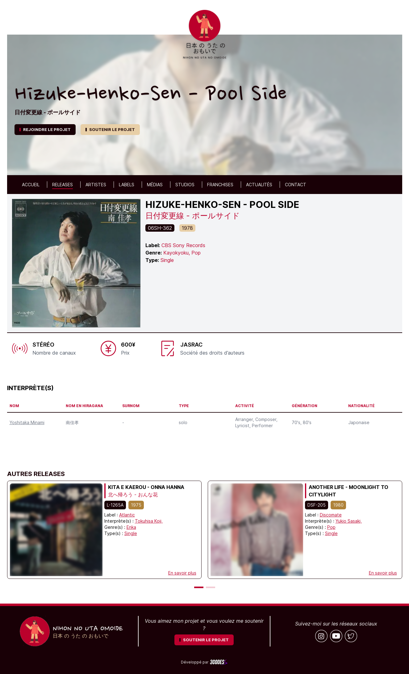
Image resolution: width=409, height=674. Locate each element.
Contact (295, 184)
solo (183, 422)
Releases (62, 184)
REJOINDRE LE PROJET (45, 129)
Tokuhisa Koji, (149, 521)
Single (130, 533)
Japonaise (358, 422)
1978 (187, 228)
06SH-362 (160, 228)
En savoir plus (182, 572)
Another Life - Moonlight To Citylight (348, 491)
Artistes (96, 184)
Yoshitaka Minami (27, 422)
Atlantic (127, 514)
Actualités (259, 184)
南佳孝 (72, 422)
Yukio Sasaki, (349, 521)
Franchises (220, 184)
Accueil (31, 184)
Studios (184, 184)
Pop (331, 527)
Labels (126, 184)
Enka (131, 527)
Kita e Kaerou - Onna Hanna (146, 487)
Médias (155, 184)
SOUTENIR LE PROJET (110, 129)
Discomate (331, 514)
